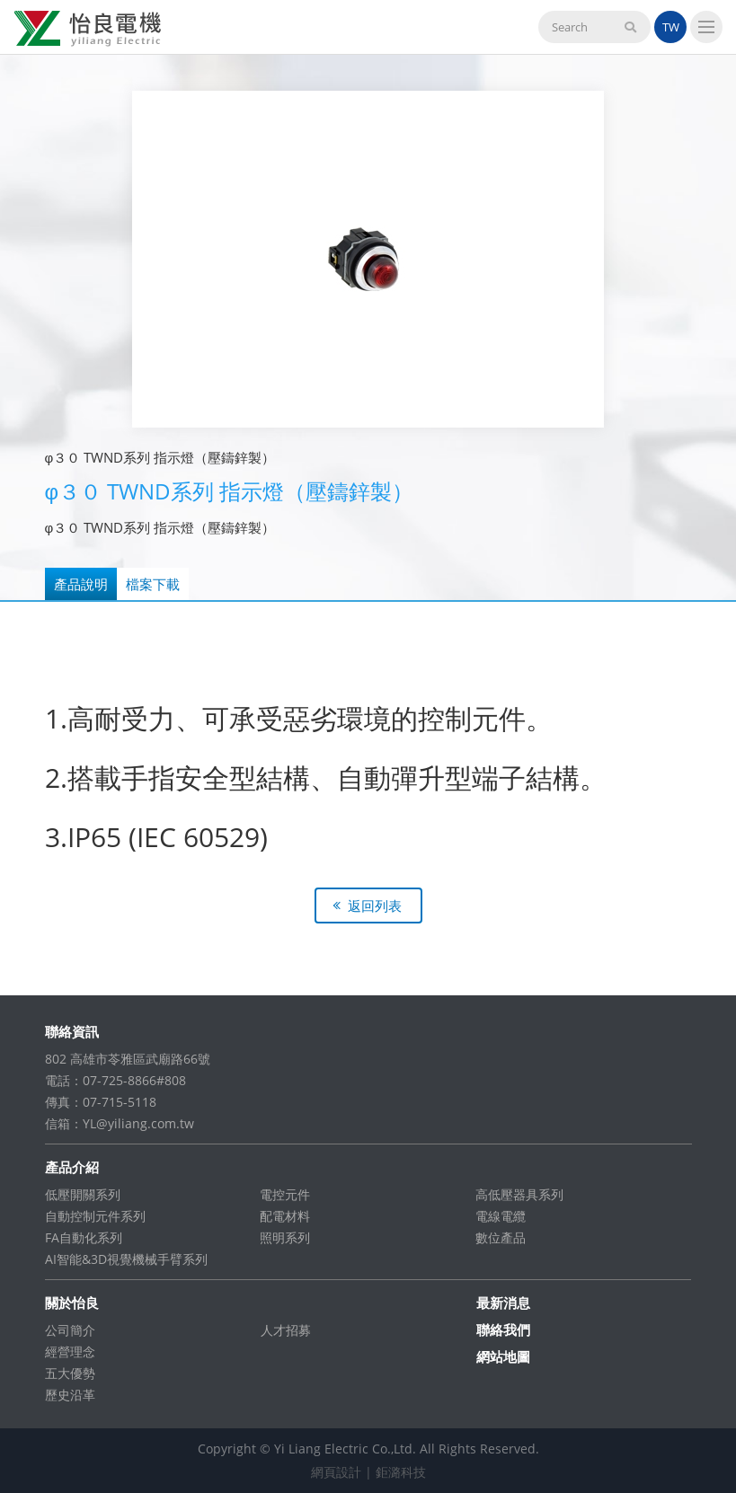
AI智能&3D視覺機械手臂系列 (126, 1259)
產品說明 (81, 584)
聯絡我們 (503, 1329)
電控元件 (285, 1194)
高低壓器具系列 (519, 1194)
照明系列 (285, 1237)
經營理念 (70, 1351)
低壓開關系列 (82, 1194)
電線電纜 (500, 1215)
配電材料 (285, 1215)
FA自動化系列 (83, 1237)
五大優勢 (70, 1373)
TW (670, 27)
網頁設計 (336, 1471)
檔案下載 (153, 584)
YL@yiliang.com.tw (138, 1123)
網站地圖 (503, 1356)
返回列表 (375, 905)
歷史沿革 (70, 1394)
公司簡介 (70, 1329)
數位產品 (500, 1237)
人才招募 (286, 1329)
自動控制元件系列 (95, 1215)
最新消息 (503, 1303)
